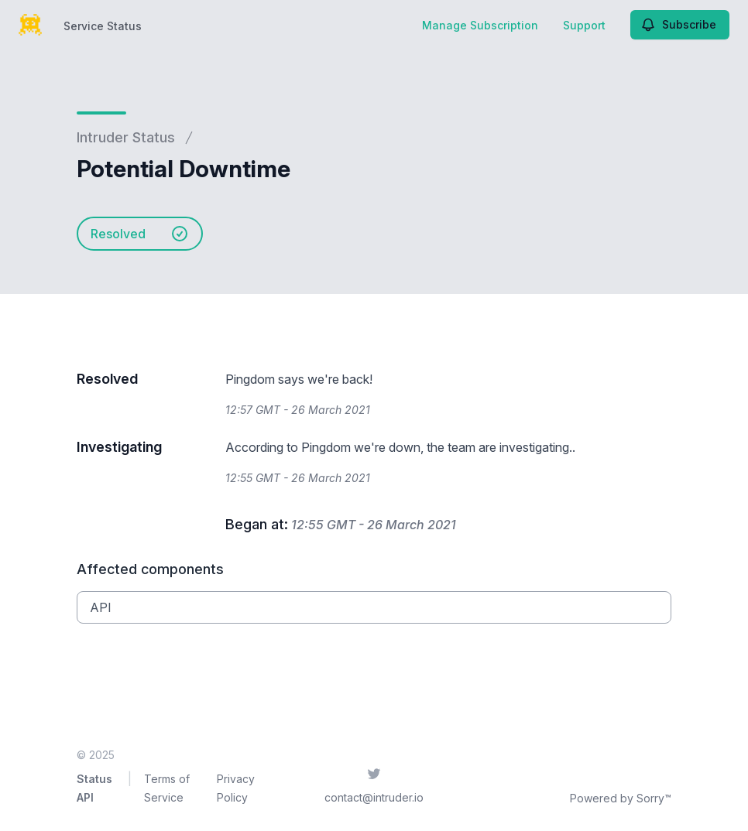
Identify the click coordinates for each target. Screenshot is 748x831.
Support (584, 25)
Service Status (102, 25)
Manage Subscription (480, 25)
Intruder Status (126, 137)
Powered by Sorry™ (620, 798)
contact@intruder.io (374, 797)
